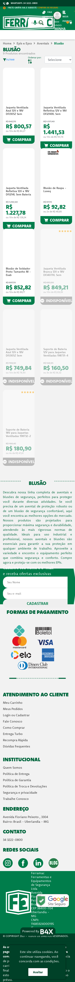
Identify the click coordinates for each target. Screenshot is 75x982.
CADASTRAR (37, 603)
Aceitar (38, 972)
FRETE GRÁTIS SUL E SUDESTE (30, 7)
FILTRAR (8, 59)
